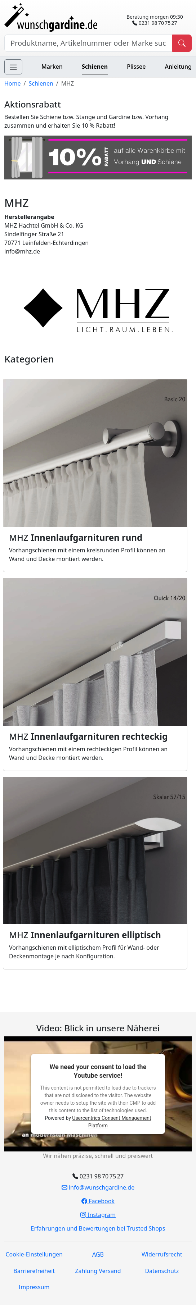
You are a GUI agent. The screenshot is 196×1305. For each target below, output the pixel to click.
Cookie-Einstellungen (33, 1254)
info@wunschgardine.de (98, 1187)
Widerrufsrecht (162, 1254)
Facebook (98, 1201)
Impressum (34, 1287)
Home (12, 83)
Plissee (136, 66)
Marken (52, 66)
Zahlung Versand (98, 1271)
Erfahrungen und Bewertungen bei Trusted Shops (98, 1228)
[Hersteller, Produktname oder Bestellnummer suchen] (88, 43)
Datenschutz (162, 1271)
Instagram (98, 1215)
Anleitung (178, 66)
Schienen (95, 66)
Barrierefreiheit (34, 1271)
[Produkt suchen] (182, 43)
